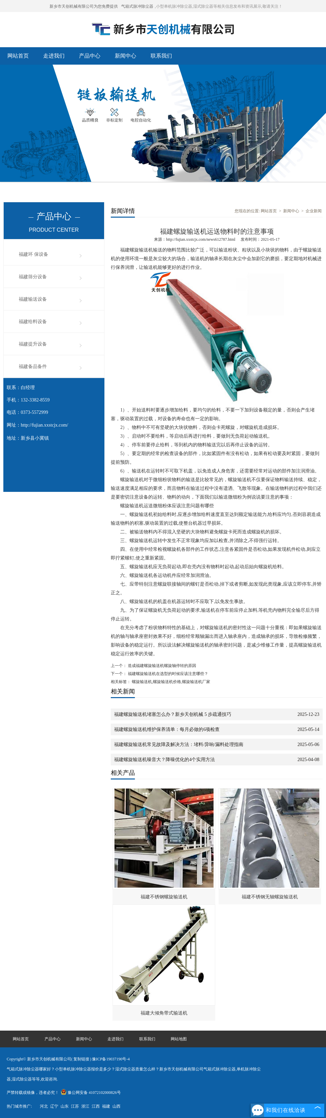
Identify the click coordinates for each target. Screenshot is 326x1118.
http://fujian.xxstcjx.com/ (44, 425)
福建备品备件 (33, 366)
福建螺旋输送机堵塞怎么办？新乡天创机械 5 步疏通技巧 (172, 714)
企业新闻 (314, 211)
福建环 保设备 (33, 254)
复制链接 (81, 1059)
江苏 (75, 1106)
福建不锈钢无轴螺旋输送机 (270, 896)
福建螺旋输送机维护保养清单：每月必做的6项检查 (167, 729)
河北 (44, 1106)
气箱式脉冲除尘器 (137, 6)
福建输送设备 (33, 299)
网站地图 (179, 1039)
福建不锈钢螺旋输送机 (164, 896)
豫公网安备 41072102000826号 (91, 1092)
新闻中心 (125, 56)
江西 (96, 1106)
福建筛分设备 (33, 276)
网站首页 (18, 56)
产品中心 (89, 56)
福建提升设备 (33, 344)
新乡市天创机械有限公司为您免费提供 (84, 6)
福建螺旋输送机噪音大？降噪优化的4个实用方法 (164, 759)
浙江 (85, 1106)
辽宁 (54, 1106)
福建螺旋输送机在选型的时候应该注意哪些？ (167, 673)
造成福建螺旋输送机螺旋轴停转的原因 (161, 665)
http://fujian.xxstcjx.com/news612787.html (200, 239)
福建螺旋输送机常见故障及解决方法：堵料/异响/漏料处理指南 (178, 744)
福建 (106, 1106)
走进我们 (54, 56)
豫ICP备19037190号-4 (111, 1059)
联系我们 (161, 56)
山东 (65, 1106)
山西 (116, 1106)
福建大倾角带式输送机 (164, 1013)
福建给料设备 (33, 321)
